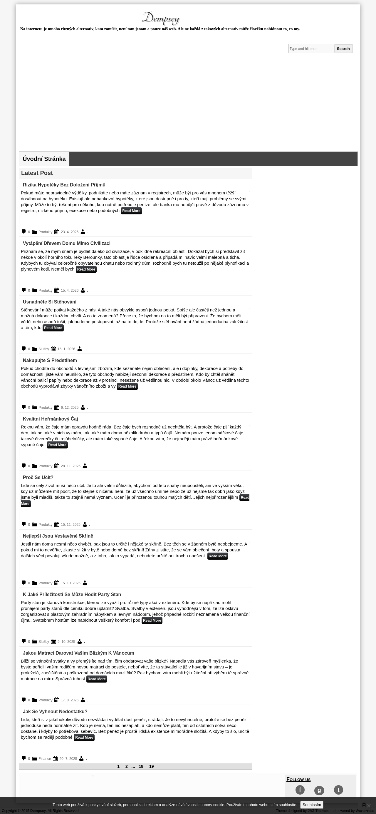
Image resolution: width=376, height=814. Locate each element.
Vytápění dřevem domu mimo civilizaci (66, 243)
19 (151, 766)
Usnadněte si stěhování (49, 301)
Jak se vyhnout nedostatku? (55, 711)
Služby (43, 349)
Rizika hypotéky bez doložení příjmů (64, 184)
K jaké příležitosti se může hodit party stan (72, 594)
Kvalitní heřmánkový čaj (50, 418)
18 (141, 766)
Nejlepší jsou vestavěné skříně (58, 535)
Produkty (45, 232)
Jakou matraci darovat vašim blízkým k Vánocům (78, 652)
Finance (44, 759)
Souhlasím (312, 805)
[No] (369, 805)
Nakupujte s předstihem (50, 360)
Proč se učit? (38, 477)
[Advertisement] (188, 107)
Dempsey (160, 18)
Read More (131, 211)
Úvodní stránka (44, 159)
